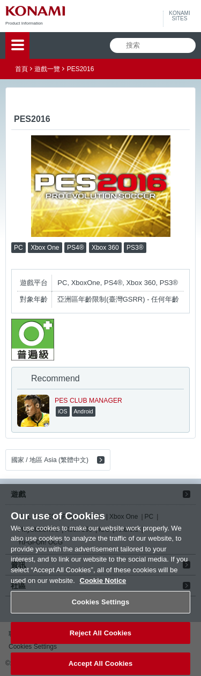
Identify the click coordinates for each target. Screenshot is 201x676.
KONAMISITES (179, 16)
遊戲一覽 (47, 69)
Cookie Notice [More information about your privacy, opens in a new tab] (103, 586)
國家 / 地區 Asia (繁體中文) (49, 460)
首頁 (21, 69)
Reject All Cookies (100, 638)
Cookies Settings (101, 608)
